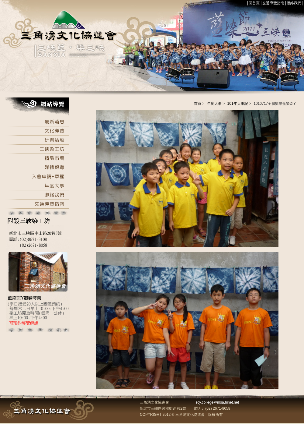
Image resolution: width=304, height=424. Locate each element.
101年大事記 (237, 103)
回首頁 (254, 3)
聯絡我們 (294, 3)
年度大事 (214, 103)
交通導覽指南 (273, 3)
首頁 (197, 103)
